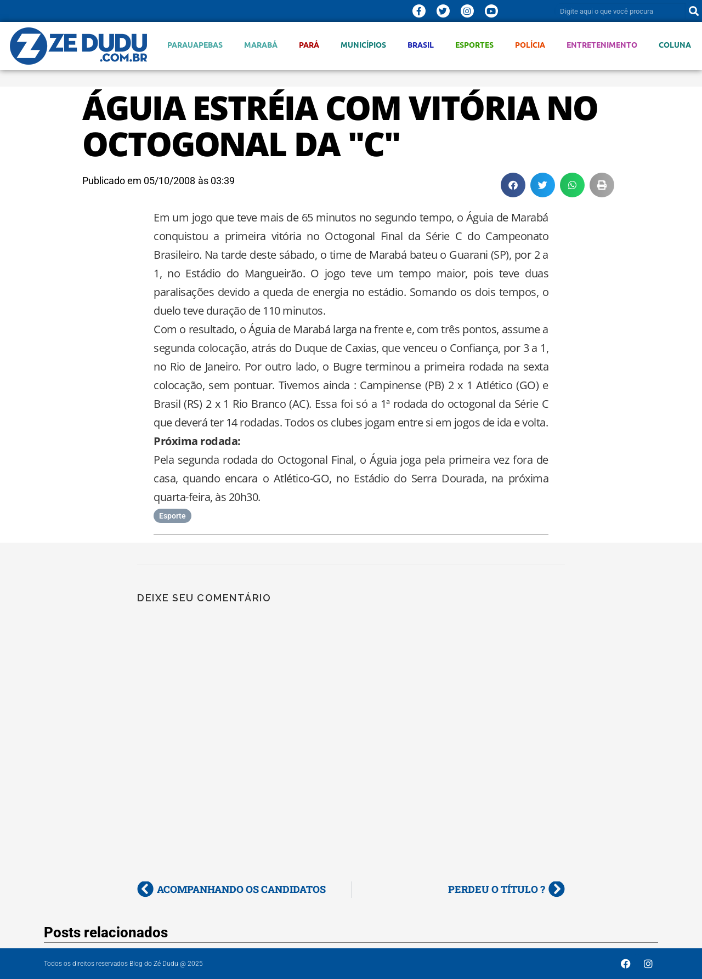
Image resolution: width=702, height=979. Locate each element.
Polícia (530, 45)
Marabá (261, 45)
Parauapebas (195, 45)
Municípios (363, 45)
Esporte (172, 515)
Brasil (420, 45)
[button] (513, 185)
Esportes (474, 45)
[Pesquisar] (694, 11)
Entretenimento (602, 45)
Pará (309, 45)
